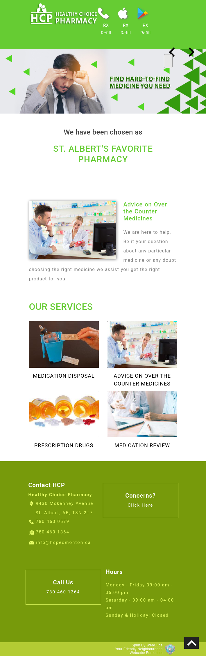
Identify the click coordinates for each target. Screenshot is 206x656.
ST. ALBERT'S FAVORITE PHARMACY (103, 154)
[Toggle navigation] (168, 61)
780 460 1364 (52, 532)
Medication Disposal (64, 376)
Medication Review (142, 445)
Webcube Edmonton (146, 653)
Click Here (140, 505)
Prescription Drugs (63, 445)
